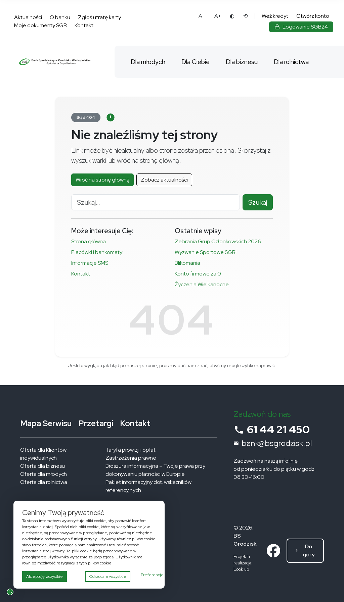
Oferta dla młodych (43, 474)
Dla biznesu (242, 61)
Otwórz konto (312, 15)
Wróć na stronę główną (102, 179)
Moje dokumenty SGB (40, 25)
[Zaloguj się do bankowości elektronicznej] (301, 26)
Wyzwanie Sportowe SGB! (206, 252)
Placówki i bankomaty (96, 252)
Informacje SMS (89, 262)
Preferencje (152, 575)
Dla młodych (148, 61)
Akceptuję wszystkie (44, 576)
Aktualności (28, 17)
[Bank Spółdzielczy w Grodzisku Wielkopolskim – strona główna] (54, 62)
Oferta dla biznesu (42, 465)
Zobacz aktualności (164, 179)
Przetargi (95, 423)
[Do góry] (305, 551)
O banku (60, 17)
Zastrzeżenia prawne (130, 457)
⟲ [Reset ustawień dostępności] (245, 15)
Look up (241, 569)
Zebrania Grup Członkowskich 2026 (218, 241)
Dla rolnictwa (291, 61)
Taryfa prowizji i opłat (130, 449)
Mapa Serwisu (46, 423)
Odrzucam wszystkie (107, 576)
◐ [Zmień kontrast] (232, 15)
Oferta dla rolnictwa (43, 482)
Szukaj (257, 202)
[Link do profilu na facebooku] (273, 550)
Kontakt (84, 25)
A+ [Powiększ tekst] (217, 15)
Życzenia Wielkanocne (202, 284)
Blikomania (187, 262)
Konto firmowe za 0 (198, 273)
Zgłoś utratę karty (99, 17)
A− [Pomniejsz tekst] (202, 15)
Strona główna (88, 241)
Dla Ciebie (195, 61)
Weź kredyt (275, 15)
